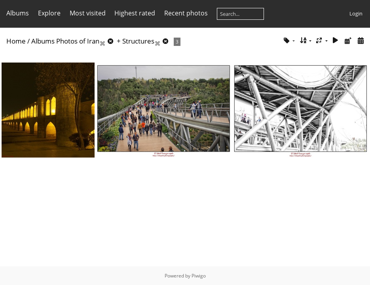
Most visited (88, 13)
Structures (138, 41)
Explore (49, 13)
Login (355, 13)
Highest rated (134, 13)
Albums (17, 13)
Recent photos (186, 13)
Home (16, 41)
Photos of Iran (77, 41)
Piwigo (199, 275)
